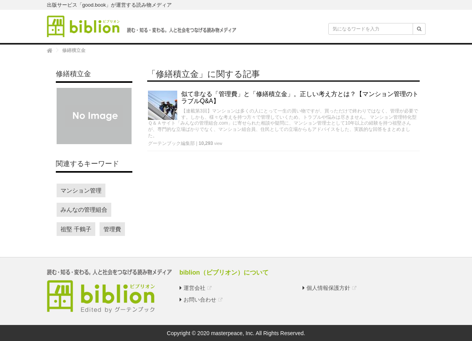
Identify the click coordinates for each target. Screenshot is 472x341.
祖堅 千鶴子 (76, 229)
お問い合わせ (199, 299)
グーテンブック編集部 (171, 143)
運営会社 (194, 288)
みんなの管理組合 (84, 209)
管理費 (112, 229)
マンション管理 (81, 190)
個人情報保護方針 (328, 288)
